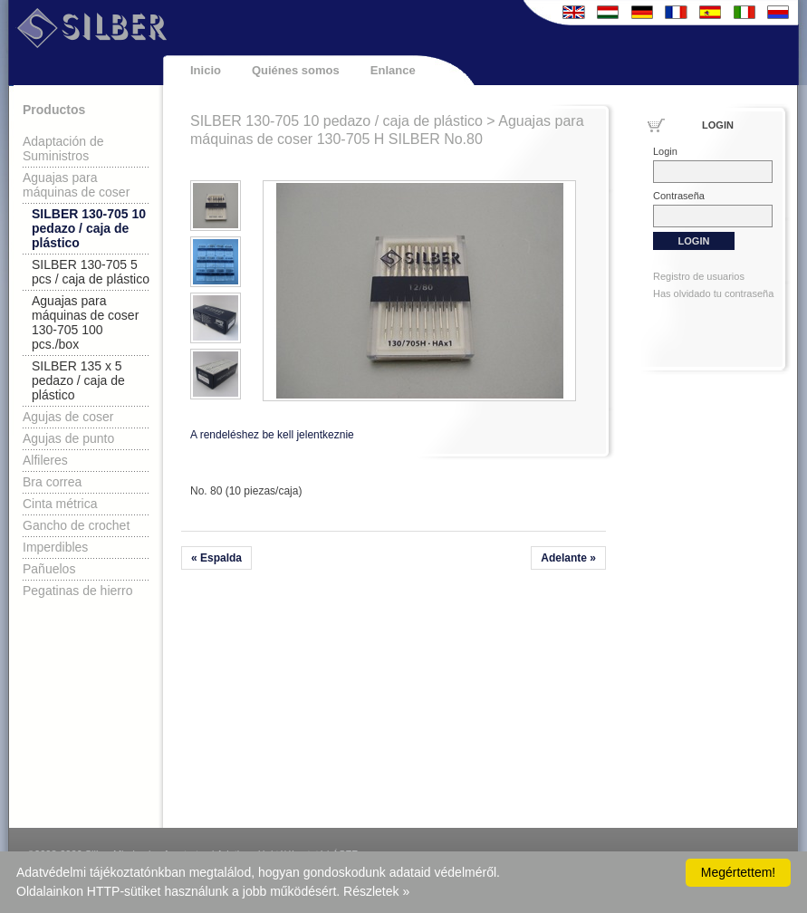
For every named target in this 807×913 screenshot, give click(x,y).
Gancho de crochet (76, 525)
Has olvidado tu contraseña (713, 293)
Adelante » (568, 558)
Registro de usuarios (699, 276)
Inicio (205, 70)
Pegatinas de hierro (77, 590)
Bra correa (52, 482)
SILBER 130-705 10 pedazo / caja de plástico (89, 228)
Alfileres (45, 460)
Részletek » (376, 891)
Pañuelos (49, 569)
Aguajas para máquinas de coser (76, 184)
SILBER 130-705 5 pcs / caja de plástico (90, 271)
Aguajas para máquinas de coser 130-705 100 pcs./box (85, 322)
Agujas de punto (68, 438)
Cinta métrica (60, 503)
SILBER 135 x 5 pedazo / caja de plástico (78, 380)
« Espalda (216, 558)
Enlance (393, 70)
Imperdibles (55, 547)
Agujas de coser (68, 416)
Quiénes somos (296, 70)
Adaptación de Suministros (63, 148)
